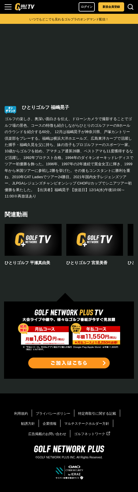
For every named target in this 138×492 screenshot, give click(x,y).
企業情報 (49, 424)
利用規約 (21, 414)
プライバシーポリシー (53, 414)
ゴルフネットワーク (92, 434)
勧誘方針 (28, 424)
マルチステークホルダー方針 (86, 424)
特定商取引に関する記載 (97, 414)
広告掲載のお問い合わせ (47, 434)
